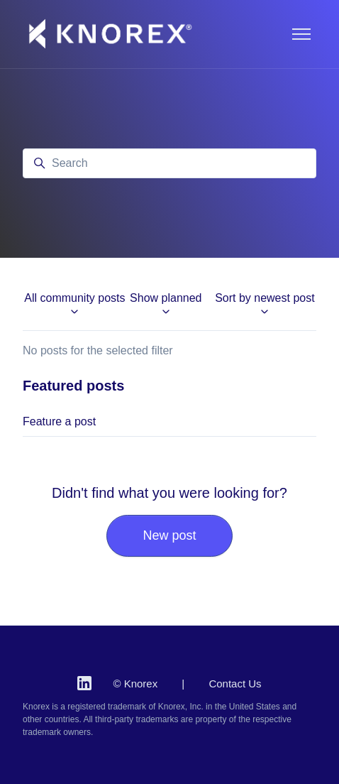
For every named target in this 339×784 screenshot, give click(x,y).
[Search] (169, 163)
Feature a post (59, 421)
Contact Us (235, 683)
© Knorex (135, 683)
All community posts (74, 304)
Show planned (165, 304)
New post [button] (169, 535)
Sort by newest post (265, 304)
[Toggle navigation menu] (301, 34)
